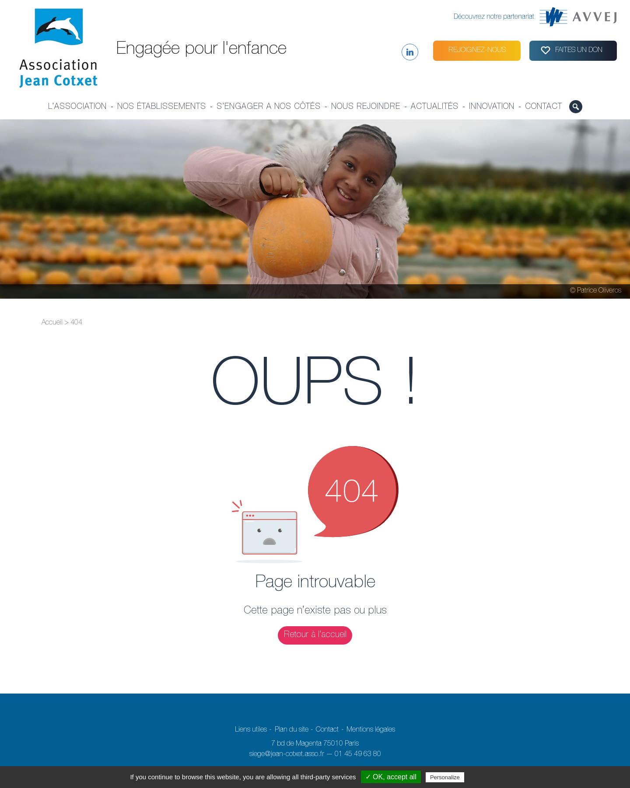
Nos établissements (161, 107)
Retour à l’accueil (315, 635)
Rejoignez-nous (477, 50)
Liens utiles (251, 730)
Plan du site (291, 730)
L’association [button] (77, 107)
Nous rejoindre (365, 107)
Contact (543, 107)
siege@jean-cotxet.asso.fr (286, 754)
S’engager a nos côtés (269, 107)
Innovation (491, 107)
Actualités (434, 107)
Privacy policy (487, 777)
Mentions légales (370, 730)
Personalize (445, 777)
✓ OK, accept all (390, 777)
